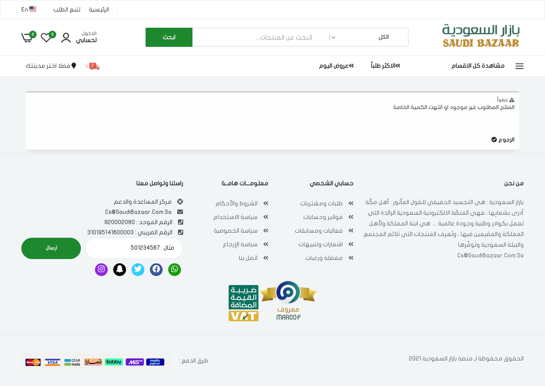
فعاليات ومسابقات (319, 231)
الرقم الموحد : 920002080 (138, 222)
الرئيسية (99, 9)
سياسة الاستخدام (235, 217)
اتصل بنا (248, 258)
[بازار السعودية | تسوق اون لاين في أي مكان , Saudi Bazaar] (481, 48)
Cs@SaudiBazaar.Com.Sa (490, 255)
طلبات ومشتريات (321, 203)
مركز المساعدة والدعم (143, 202)
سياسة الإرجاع (240, 244)
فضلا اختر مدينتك (51, 66)
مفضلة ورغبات (324, 258)
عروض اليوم (336, 66)
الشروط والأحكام (236, 203)
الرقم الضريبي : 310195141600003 (129, 232)
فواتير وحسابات (323, 217)
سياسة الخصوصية (236, 231)
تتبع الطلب (66, 9)
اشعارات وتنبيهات (320, 244)
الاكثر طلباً (385, 66)
